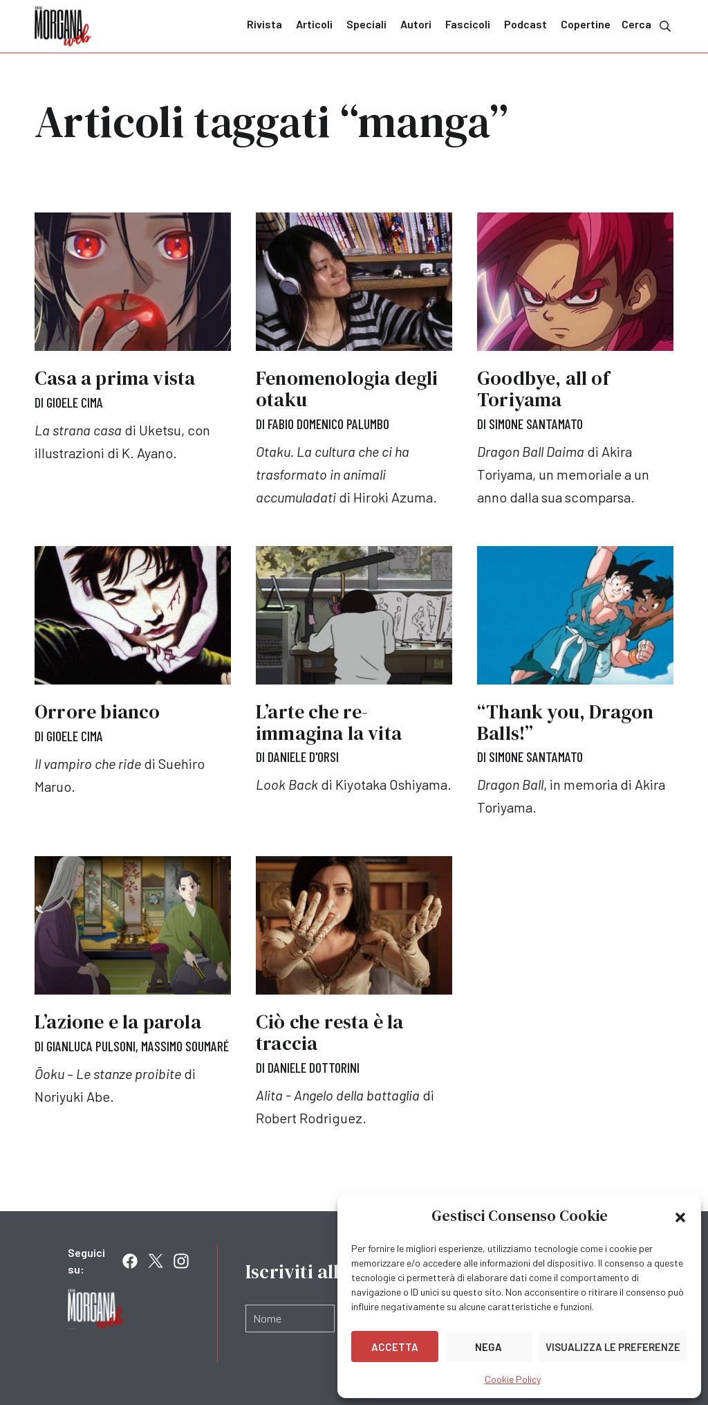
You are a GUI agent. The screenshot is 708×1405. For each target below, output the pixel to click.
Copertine (586, 23)
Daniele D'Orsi (303, 756)
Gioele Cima (74, 402)
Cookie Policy (513, 1379)
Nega (488, 1347)
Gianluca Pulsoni (91, 1044)
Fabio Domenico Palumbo (328, 423)
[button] (680, 1216)
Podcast (525, 23)
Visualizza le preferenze (613, 1347)
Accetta (394, 1347)
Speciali (366, 23)
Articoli (314, 23)
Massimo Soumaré (185, 1044)
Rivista (264, 23)
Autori (415, 23)
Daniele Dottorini (314, 1066)
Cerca (647, 25)
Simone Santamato (536, 423)
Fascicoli (467, 23)
